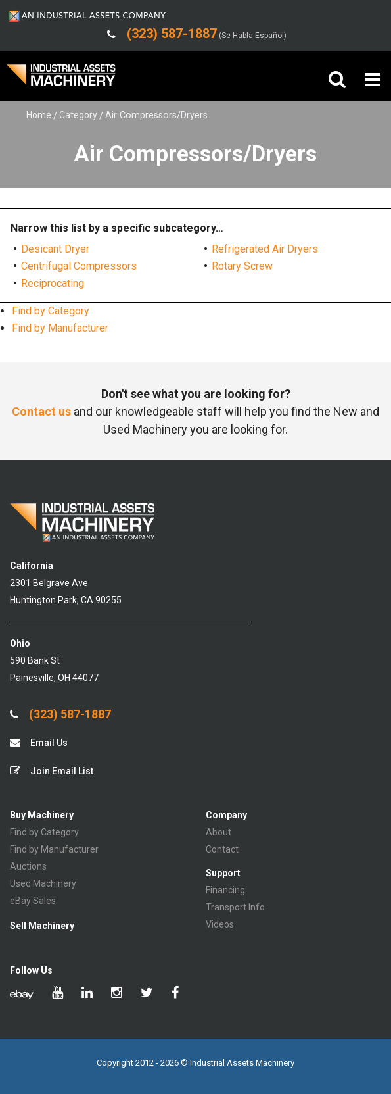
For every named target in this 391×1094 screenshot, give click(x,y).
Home (38, 115)
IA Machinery (61, 79)
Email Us (39, 742)
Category (78, 115)
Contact (222, 849)
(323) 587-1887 (60, 714)
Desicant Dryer (55, 249)
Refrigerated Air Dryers (265, 249)
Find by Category (50, 311)
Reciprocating (52, 283)
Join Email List (51, 770)
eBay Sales (33, 900)
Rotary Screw (242, 266)
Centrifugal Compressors (79, 266)
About (218, 832)
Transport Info (235, 907)
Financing (225, 890)
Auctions (28, 866)
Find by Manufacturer (60, 328)
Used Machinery (43, 883)
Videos (220, 924)
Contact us (41, 411)
